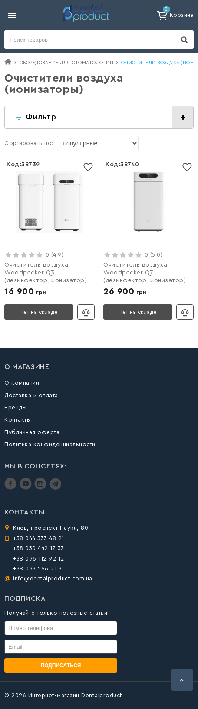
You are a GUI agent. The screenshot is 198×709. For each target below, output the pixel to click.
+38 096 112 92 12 (38, 558)
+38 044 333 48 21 (38, 538)
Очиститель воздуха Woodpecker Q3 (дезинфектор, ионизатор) (45, 273)
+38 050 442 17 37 (38, 548)
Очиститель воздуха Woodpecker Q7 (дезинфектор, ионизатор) (144, 273)
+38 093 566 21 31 (38, 568)
